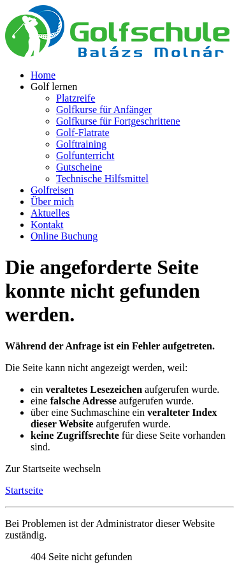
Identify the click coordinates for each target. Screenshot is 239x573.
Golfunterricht (85, 155)
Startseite (24, 490)
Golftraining (81, 144)
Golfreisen (52, 190)
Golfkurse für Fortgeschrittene (118, 121)
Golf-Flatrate (83, 132)
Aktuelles (50, 213)
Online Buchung (64, 236)
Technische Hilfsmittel (102, 178)
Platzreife (75, 98)
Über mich (52, 201)
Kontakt (47, 224)
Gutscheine (79, 167)
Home (43, 75)
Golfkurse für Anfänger (104, 109)
